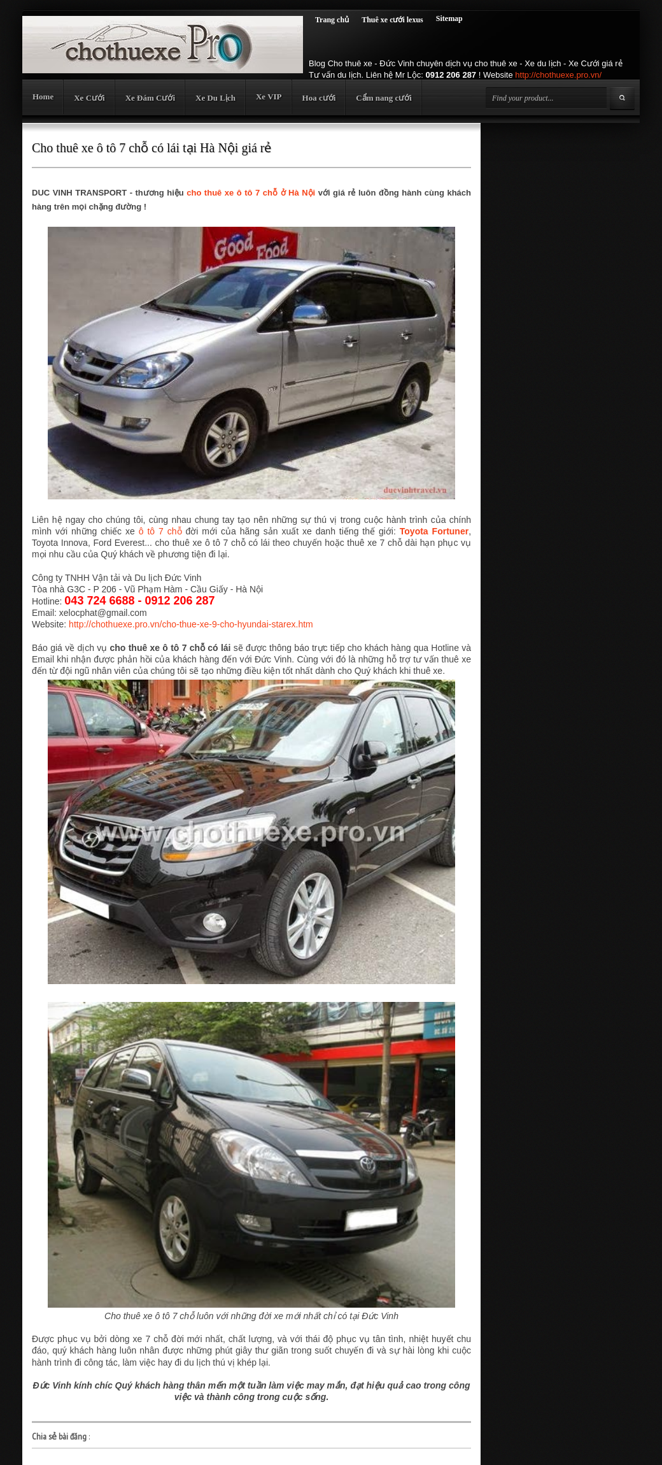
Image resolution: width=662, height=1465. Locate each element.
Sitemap (449, 18)
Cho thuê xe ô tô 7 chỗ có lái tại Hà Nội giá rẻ (151, 148)
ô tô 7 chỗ (160, 531)
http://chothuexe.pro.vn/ (558, 75)
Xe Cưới (89, 98)
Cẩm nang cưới (384, 98)
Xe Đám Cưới (150, 98)
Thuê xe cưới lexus (392, 19)
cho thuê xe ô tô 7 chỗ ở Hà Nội (251, 192)
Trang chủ (332, 19)
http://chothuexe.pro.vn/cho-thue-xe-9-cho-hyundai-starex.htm (191, 624)
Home (42, 96)
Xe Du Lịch (215, 98)
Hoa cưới (319, 98)
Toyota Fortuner (434, 531)
